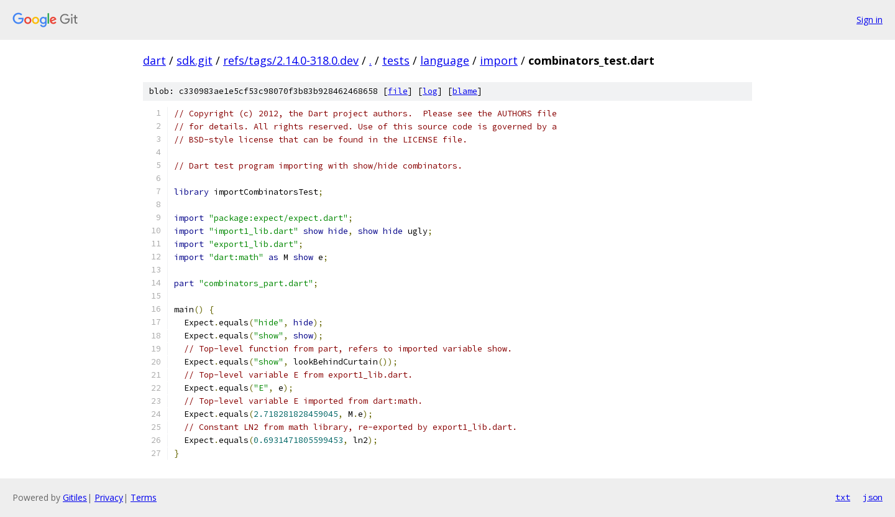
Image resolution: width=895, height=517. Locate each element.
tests (396, 60)
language (444, 60)
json (873, 497)
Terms (144, 497)
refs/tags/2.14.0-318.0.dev (291, 60)
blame (464, 91)
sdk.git (195, 60)
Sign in (869, 20)
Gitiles (75, 497)
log (430, 91)
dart (154, 60)
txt (842, 497)
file (398, 91)
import (499, 60)
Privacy (108, 497)
